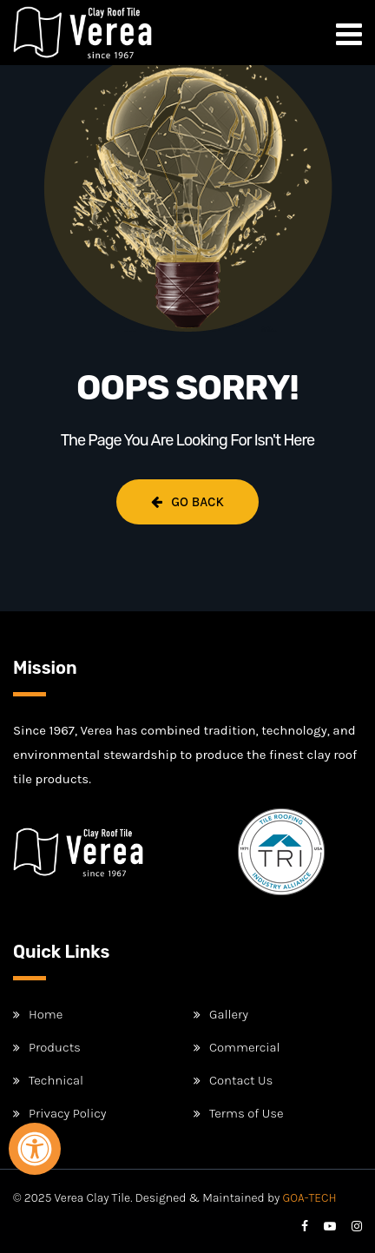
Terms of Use (246, 1113)
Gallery (228, 1014)
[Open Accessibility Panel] (35, 1149)
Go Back (187, 502)
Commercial (244, 1047)
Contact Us (241, 1080)
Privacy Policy (67, 1113)
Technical (56, 1080)
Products (55, 1047)
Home (45, 1014)
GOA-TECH (310, 1197)
